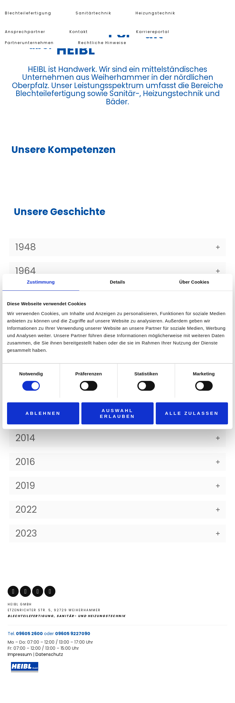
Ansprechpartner (25, 31)
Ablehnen (43, 413)
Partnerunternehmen (29, 42)
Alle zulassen (192, 413)
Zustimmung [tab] (41, 282)
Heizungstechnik (155, 13)
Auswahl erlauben (117, 413)
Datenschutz (49, 654)
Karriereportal (153, 31)
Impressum (20, 654)
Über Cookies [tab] (194, 282)
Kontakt (78, 31)
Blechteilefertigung (28, 13)
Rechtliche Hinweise (102, 42)
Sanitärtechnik (93, 13)
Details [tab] (117, 282)
